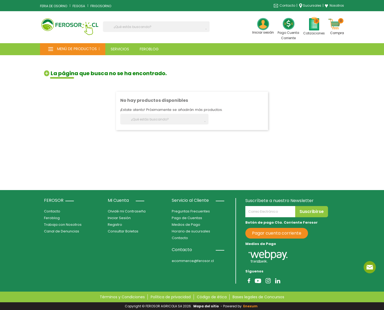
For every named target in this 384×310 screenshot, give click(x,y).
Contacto (287, 5)
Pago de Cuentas (187, 217)
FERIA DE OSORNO (53, 6)
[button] (72, 49)
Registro (115, 224)
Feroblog (52, 217)
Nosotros (334, 5)
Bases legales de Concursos (258, 297)
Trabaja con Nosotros (63, 224)
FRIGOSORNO (100, 6)
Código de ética (212, 297)
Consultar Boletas (123, 231)
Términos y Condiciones (122, 297)
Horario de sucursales (191, 231)
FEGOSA (79, 6)
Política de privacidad (171, 297)
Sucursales (312, 5)
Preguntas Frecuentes (191, 211)
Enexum (251, 306)
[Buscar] (156, 26)
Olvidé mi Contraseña (127, 211)
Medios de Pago (186, 224)
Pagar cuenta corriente (276, 233)
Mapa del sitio (206, 306)
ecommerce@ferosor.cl (193, 260)
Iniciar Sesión (119, 217)
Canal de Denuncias (61, 231)
